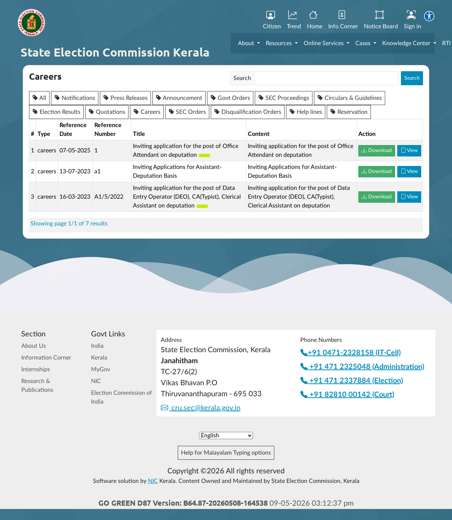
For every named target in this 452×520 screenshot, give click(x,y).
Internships (35, 369)
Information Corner (46, 358)
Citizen (272, 20)
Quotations (106, 112)
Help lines (305, 112)
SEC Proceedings (283, 98)
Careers (146, 112)
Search (412, 78)
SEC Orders (187, 112)
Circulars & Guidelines (349, 98)
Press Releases (125, 98)
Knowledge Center (407, 43)
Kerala (99, 358)
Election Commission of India (121, 397)
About (247, 43)
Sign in (412, 20)
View (409, 150)
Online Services (324, 43)
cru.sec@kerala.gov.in (201, 408)
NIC (96, 381)
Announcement (179, 98)
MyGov (100, 369)
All (39, 98)
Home (314, 20)
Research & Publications (37, 385)
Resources (279, 43)
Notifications (74, 98)
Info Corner (343, 20)
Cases (363, 43)
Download (377, 150)
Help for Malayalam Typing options (226, 453)
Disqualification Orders (247, 112)
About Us (33, 346)
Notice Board (381, 20)
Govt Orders (230, 98)
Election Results (56, 112)
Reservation (349, 112)
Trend (294, 20)
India (97, 346)
